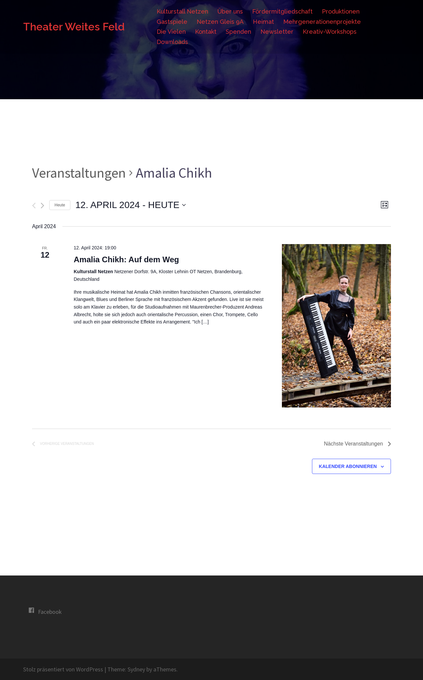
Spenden (238, 31)
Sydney (136, 669)
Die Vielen (171, 31)
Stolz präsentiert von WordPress (63, 669)
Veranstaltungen (79, 172)
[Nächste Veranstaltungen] (42, 205)
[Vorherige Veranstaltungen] (34, 205)
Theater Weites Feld (74, 27)
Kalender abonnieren (348, 466)
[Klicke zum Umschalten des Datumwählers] (130, 205)
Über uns (230, 11)
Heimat (263, 21)
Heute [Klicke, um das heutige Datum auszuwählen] (60, 205)
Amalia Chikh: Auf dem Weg (126, 259)
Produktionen (341, 11)
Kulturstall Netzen (182, 11)
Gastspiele (172, 21)
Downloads (172, 41)
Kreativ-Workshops (330, 31)
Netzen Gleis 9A (220, 21)
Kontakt (205, 31)
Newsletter (276, 31)
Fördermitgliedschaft (282, 11)
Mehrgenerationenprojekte (322, 21)
